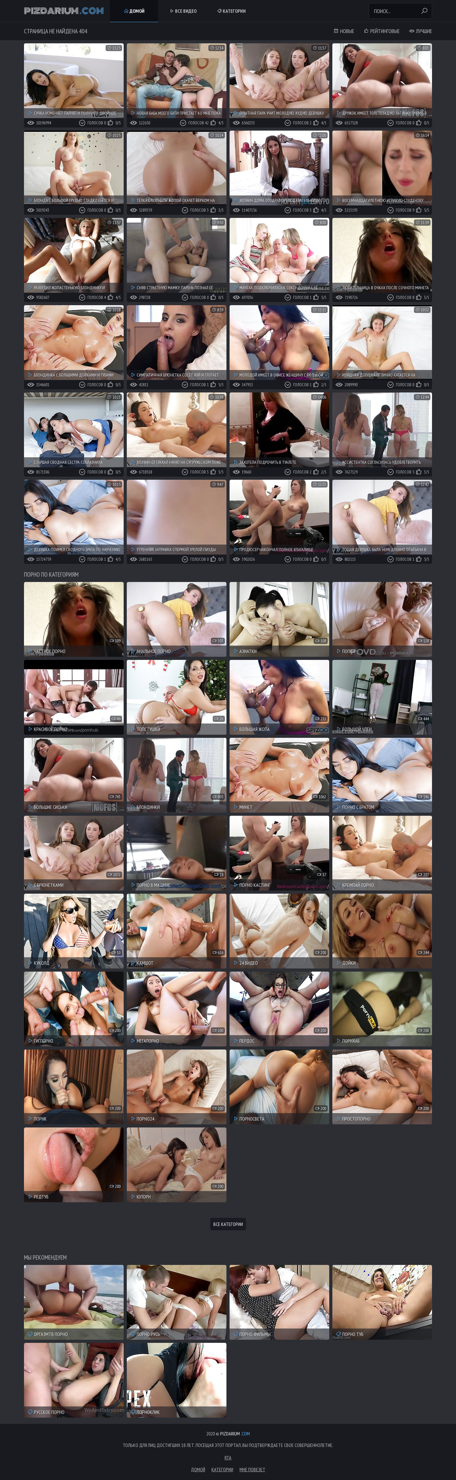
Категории (231, 11)
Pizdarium (64, 11)
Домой (134, 11)
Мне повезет (252, 1469)
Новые (343, 31)
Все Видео (183, 11)
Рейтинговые (381, 31)
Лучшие (420, 31)
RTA (228, 1457)
